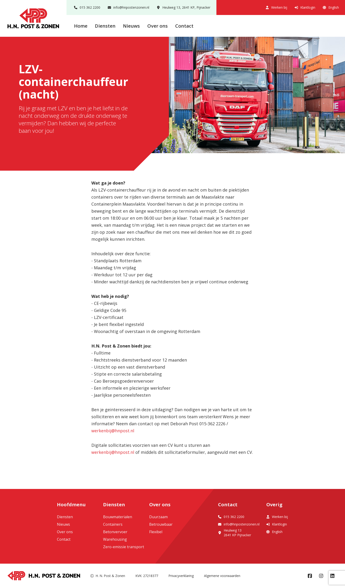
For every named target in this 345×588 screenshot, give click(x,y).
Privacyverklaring (181, 575)
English (331, 7)
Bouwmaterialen (117, 516)
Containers (112, 524)
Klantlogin (305, 7)
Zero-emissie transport (123, 546)
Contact (184, 26)
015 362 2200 (87, 7)
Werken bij (276, 7)
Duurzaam (158, 516)
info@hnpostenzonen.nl (128, 7)
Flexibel (155, 531)
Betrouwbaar (161, 524)
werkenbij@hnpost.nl (112, 430)
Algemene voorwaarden (222, 575)
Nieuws (131, 26)
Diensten (105, 26)
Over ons (157, 26)
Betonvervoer (115, 531)
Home (80, 26)
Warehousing (115, 539)
